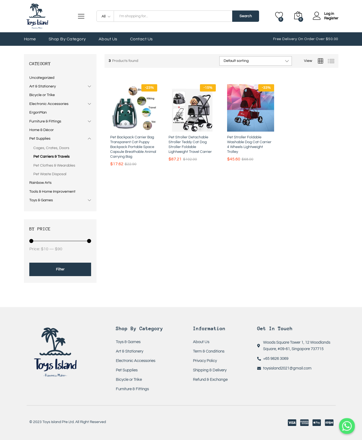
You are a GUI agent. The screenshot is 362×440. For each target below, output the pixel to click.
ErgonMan (38, 112)
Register (331, 18)
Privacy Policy (205, 361)
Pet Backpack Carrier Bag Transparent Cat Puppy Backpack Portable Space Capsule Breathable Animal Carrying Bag (133, 147)
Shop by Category (67, 39)
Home (30, 39)
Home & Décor (41, 130)
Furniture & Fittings (45, 121)
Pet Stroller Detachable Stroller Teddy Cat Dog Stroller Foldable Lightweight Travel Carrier (190, 144)
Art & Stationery (42, 86)
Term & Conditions (208, 351)
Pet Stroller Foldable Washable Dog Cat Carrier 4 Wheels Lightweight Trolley (249, 144)
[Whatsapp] (347, 426)
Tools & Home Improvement (52, 191)
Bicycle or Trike (42, 95)
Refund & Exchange (210, 380)
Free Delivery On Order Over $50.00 (305, 39)
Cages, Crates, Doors (51, 148)
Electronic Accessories (49, 104)
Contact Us (141, 39)
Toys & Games (41, 200)
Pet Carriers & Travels (51, 157)
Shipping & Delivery (210, 370)
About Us (108, 39)
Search (245, 16)
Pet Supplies (40, 138)
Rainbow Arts (40, 183)
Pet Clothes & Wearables (54, 165)
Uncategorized (41, 78)
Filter (60, 269)
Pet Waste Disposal (49, 174)
